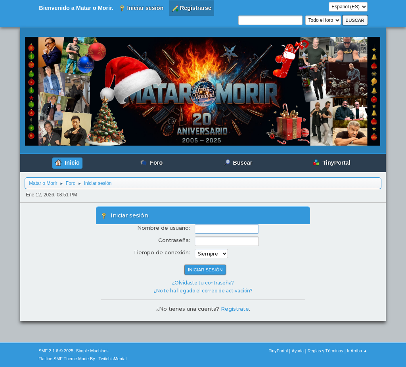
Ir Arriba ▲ (357, 350)
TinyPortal (278, 350)
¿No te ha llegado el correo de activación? (203, 291)
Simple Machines (92, 350)
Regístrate (235, 309)
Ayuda (298, 350)
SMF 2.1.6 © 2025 (55, 350)
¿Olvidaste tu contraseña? (203, 283)
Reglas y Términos (325, 350)
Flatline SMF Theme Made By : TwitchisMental (82, 358)
